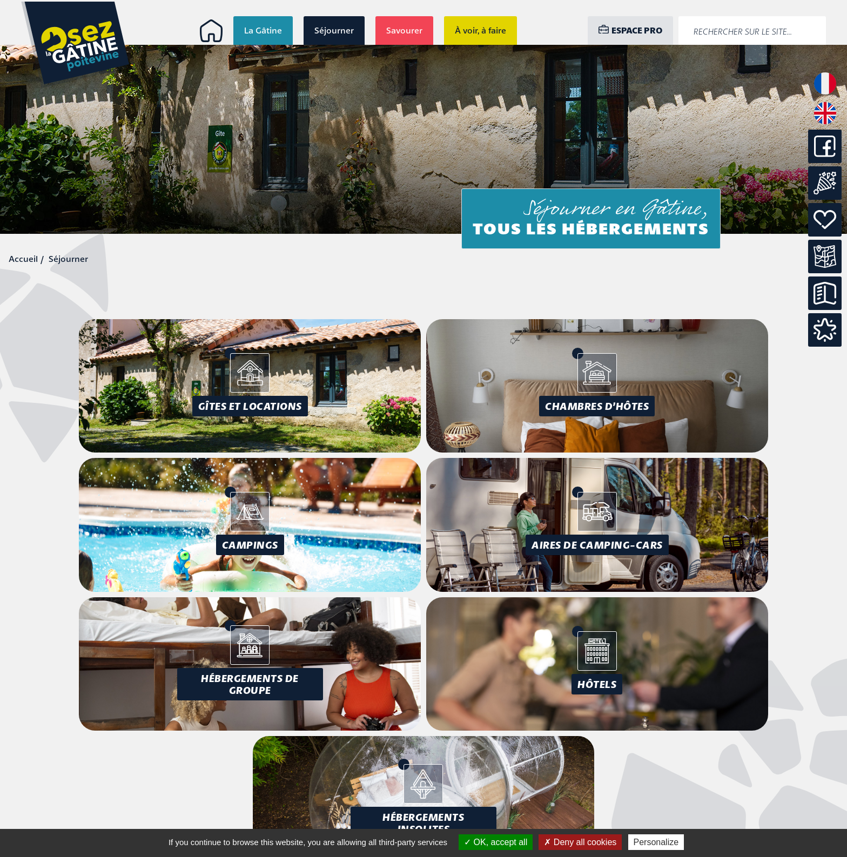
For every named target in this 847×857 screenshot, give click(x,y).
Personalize (656, 842)
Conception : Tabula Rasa (719, 807)
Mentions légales (741, 763)
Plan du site (751, 787)
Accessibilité (750, 775)
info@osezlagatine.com (119, 817)
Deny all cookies (580, 842)
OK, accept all (495, 842)
